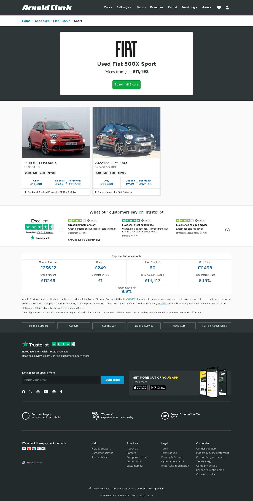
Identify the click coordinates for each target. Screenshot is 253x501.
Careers (74, 325)
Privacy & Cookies (172, 457)
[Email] (61, 380)
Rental (172, 7)
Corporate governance (210, 457)
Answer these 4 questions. (151, 488)
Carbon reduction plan (210, 470)
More (205, 7)
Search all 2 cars (126, 84)
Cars (107, 7)
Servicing (188, 7)
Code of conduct (206, 474)
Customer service (102, 452)
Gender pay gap (206, 448)
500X (66, 21)
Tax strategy (203, 461)
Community (133, 461)
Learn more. (82, 355)
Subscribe (113, 379)
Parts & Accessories (214, 325)
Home (26, 21)
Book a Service (144, 325)
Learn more (140, 382)
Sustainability (134, 465)
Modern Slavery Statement (212, 452)
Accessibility (99, 457)
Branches (156, 7)
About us (132, 448)
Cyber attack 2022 (172, 461)
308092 (131, 299)
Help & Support (38, 325)
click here (162, 303)
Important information (175, 465)
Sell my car (125, 7)
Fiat (56, 21)
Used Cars (42, 21)
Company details (206, 465)
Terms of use (169, 452)
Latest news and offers (38, 373)
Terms (165, 448)
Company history (137, 457)
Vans (140, 7)
